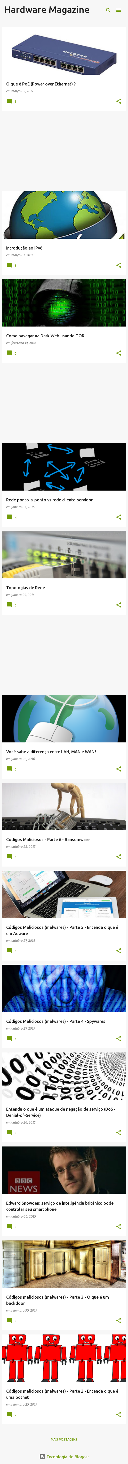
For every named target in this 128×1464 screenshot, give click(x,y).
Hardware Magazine (47, 9)
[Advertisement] (64, 151)
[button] (119, 101)
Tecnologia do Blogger (64, 1456)
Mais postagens (64, 1439)
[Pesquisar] (108, 10)
